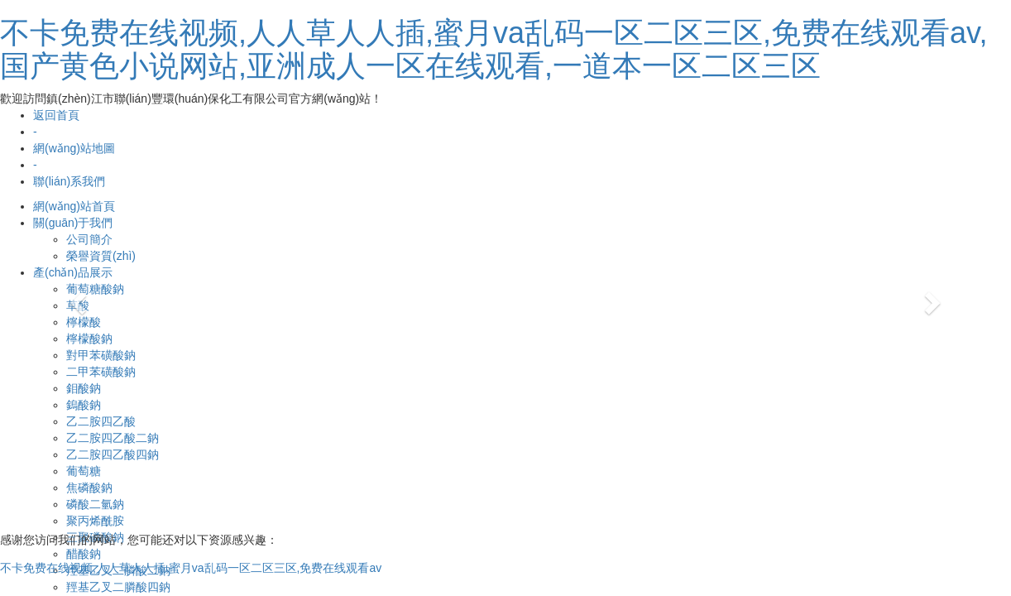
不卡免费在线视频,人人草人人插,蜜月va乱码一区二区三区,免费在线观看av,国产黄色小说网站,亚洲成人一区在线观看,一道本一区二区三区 (493, 49)
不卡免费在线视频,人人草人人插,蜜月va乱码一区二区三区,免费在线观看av (190, 567)
